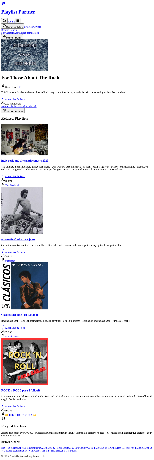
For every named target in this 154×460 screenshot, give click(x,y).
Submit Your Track (13, 110)
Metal (98, 447)
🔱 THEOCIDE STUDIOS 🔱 (20, 415)
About (17, 32)
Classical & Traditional (65, 450)
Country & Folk (87, 447)
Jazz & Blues (47, 450)
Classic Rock (19, 106)
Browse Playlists (32, 26)
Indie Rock (6, 106)
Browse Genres (9, 30)
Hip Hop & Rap (9, 447)
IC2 (19, 87)
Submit (11, 21)
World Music (136, 447)
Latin (63, 447)
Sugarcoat (10, 260)
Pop (39, 447)
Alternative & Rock (51, 447)
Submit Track (32, 32)
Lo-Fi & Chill (108, 447)
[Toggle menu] (18, 20)
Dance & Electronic (27, 447)
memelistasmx (12, 336)
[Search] (4, 20)
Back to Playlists (12, 37)
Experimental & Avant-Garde (26, 450)
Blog (22, 32)
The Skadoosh (12, 185)
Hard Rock (31, 106)
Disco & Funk (122, 447)
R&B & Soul (73, 447)
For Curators (7, 32)
